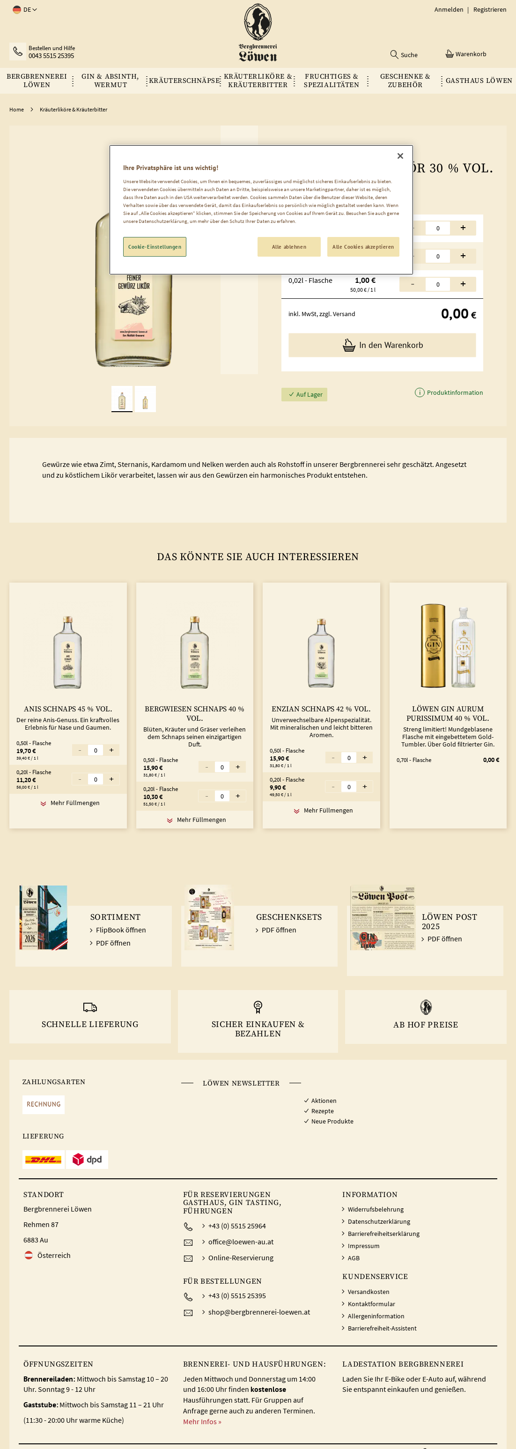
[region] (261, 210)
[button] (23, 10)
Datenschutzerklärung (379, 1221)
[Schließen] (400, 156)
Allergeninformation (376, 1316)
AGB (354, 1258)
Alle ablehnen (289, 246)
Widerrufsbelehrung (376, 1209)
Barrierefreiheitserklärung (384, 1233)
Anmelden (449, 9)
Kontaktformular (371, 1304)
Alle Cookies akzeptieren (363, 246)
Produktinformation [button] (454, 393)
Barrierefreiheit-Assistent (382, 1328)
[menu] (258, 81)
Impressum (364, 1246)
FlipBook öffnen (121, 929)
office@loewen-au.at (240, 1241)
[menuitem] (37, 81)
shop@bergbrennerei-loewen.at (259, 1311)
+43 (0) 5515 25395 (237, 1295)
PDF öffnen (113, 942)
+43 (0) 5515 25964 (237, 1225)
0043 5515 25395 (51, 55)
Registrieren (490, 9)
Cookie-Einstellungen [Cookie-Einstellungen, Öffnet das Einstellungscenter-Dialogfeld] (154, 246)
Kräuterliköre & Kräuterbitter (73, 109)
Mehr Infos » (202, 1421)
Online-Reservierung (240, 1257)
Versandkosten (369, 1291)
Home (16, 109)
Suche (409, 55)
